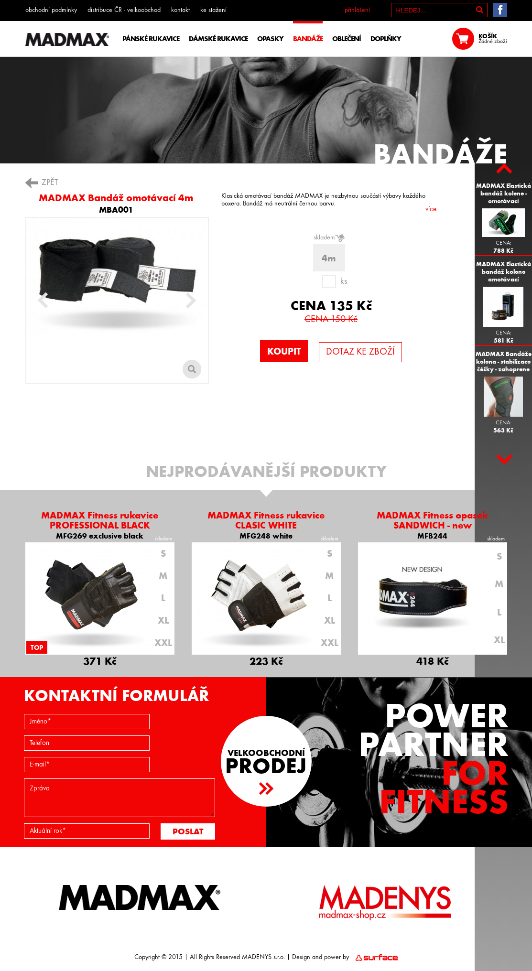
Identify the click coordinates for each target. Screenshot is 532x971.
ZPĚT (50, 183)
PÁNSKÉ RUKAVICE (150, 38)
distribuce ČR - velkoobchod (124, 10)
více (430, 209)
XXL (163, 642)
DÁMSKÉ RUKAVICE (218, 38)
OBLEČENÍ (346, 38)
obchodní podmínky (51, 10)
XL (163, 620)
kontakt (180, 10)
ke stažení (213, 10)
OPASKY (270, 38)
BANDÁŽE (308, 38)
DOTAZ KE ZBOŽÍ (360, 352)
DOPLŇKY (385, 38)
